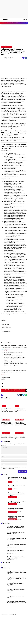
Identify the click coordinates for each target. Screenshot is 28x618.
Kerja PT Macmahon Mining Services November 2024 (15, 551)
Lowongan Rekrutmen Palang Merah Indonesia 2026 (20, 410)
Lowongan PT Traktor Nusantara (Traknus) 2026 (7, 436)
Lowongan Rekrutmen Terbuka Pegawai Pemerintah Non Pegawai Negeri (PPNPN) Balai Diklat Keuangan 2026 (7, 410)
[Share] (26, 58)
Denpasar (3, 406)
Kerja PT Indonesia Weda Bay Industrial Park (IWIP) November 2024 (16, 533)
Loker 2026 (4, 20)
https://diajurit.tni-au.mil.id (7, 350)
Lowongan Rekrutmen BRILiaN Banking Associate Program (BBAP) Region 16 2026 (16, 571)
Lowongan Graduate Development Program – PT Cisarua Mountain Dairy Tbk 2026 (7, 423)
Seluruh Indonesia (9, 46)
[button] (24, 19)
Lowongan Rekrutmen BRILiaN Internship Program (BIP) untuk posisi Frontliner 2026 (16, 602)
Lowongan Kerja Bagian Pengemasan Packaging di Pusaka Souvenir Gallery (15, 527)
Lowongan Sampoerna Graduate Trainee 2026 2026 (20, 437)
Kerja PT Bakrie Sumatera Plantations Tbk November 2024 (16, 539)
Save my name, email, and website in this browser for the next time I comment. (14, 467)
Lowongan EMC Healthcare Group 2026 (16, 596)
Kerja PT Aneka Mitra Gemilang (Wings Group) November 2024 (16, 557)
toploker (5, 57)
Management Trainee (6, 419)
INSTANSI (2, 46)
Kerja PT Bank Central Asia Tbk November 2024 (16, 545)
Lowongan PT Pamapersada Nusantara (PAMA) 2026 (16, 590)
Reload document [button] (6, 327)
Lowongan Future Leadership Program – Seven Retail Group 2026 (20, 423)
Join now (3, 375)
